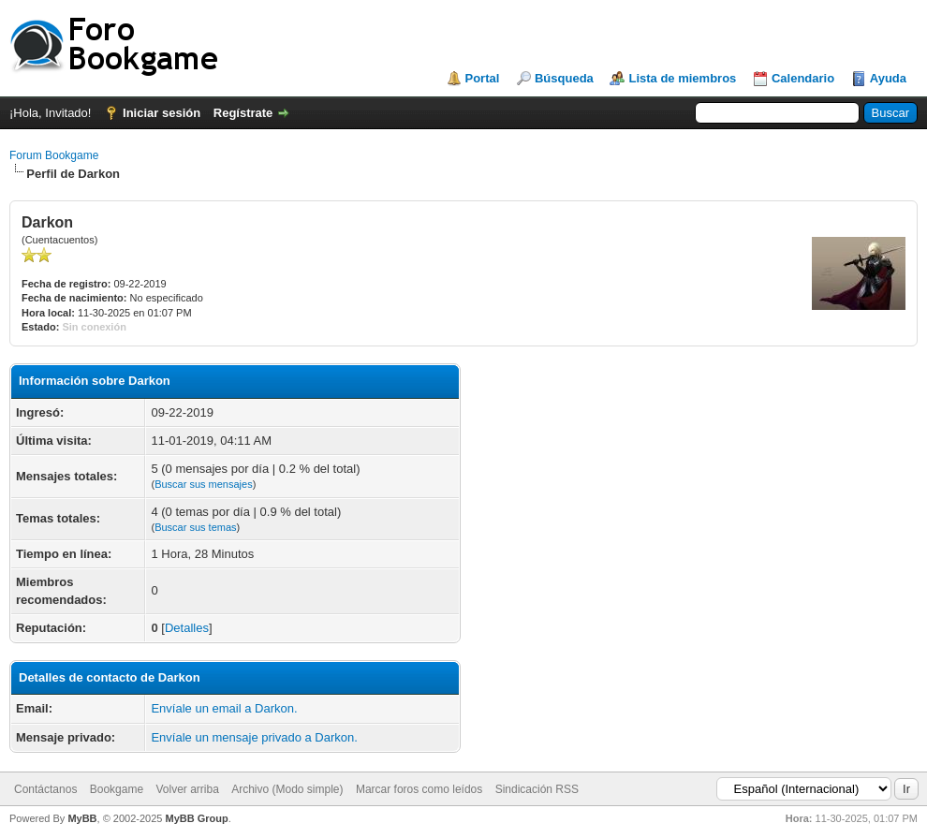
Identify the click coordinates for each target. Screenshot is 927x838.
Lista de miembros (682, 78)
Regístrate (243, 113)
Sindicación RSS (537, 789)
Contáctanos (45, 789)
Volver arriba (186, 789)
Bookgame (116, 789)
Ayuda (888, 78)
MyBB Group (196, 818)
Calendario (803, 78)
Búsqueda (564, 78)
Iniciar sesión (161, 113)
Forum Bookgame (53, 155)
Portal (482, 78)
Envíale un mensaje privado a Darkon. (254, 737)
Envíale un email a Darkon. (224, 708)
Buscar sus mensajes (203, 484)
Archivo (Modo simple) (287, 789)
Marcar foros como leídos (419, 789)
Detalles (187, 628)
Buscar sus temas (195, 527)
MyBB (81, 818)
